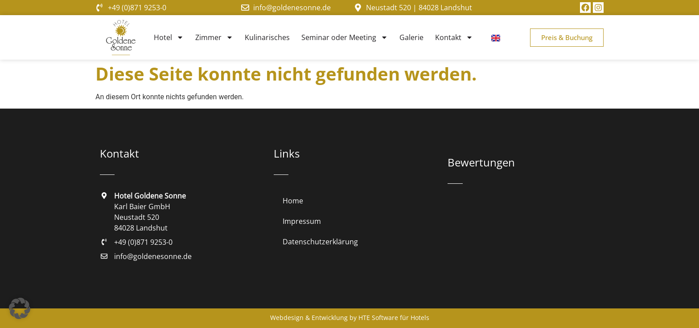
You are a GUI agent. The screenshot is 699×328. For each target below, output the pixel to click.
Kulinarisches (267, 37)
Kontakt (454, 37)
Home (293, 201)
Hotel (169, 37)
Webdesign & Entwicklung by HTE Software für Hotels (349, 317)
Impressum (302, 221)
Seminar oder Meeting (344, 37)
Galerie (411, 37)
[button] (19, 308)
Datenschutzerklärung (320, 242)
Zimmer (214, 37)
